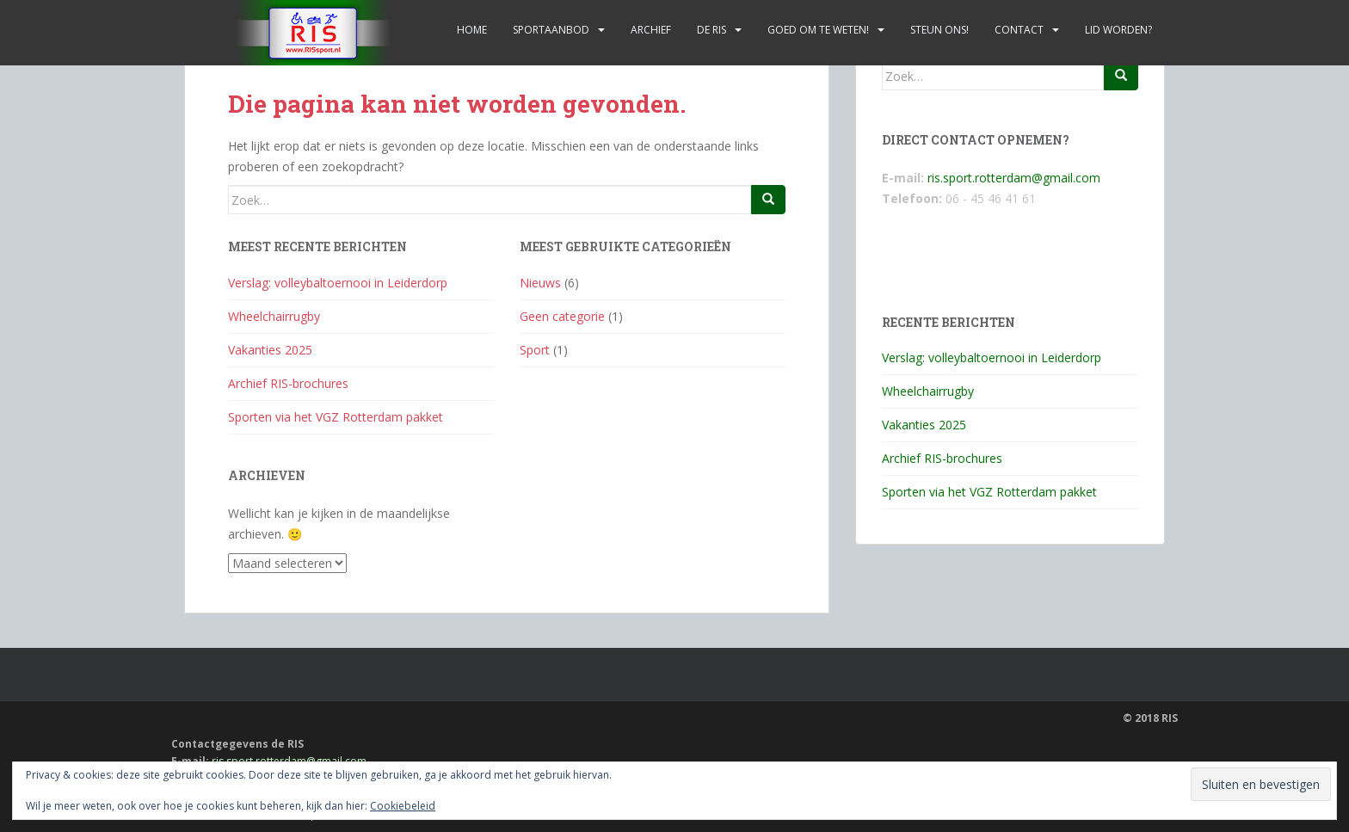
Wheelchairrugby (274, 316)
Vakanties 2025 (270, 350)
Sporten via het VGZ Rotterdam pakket (335, 417)
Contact (1019, 29)
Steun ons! (939, 29)
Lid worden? (1118, 29)
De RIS (711, 29)
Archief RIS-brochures (288, 383)
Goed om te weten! (818, 29)
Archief (651, 29)
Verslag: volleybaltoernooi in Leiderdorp (337, 282)
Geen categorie (562, 316)
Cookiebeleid (402, 805)
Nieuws (540, 282)
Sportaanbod (551, 29)
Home (472, 29)
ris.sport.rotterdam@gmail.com (1013, 177)
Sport (535, 350)
